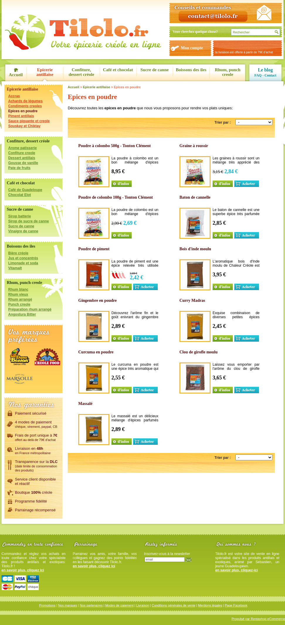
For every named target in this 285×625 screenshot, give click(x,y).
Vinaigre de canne (23, 231)
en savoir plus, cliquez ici (22, 570)
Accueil (16, 74)
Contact (270, 75)
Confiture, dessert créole (81, 72)
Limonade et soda (23, 263)
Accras (14, 96)
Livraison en (33, 450)
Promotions (47, 605)
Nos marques (67, 605)
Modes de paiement (119, 605)
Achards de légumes (25, 101)
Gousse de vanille (23, 163)
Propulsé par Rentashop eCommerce (258, 619)
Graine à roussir (193, 146)
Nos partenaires (91, 605)
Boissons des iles (191, 69)
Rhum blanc (18, 289)
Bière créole (18, 253)
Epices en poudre (23, 111)
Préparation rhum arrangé (29, 309)
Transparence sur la (36, 465)
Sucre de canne (154, 69)
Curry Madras (192, 300)
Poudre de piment (93, 249)
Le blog (265, 69)
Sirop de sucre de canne (28, 221)
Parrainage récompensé (35, 510)
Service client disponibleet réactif (35, 481)
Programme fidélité (31, 501)
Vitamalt (15, 268)
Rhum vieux (18, 294)
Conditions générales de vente (174, 605)
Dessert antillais (21, 158)
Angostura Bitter (22, 314)
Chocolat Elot (19, 195)
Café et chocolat (118, 69)
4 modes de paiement (36, 424)
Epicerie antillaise (44, 72)
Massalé (85, 403)
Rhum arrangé (20, 299)
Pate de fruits (19, 168)
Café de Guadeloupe (25, 190)
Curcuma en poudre (95, 352)
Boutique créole (33, 492)
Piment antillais (21, 116)
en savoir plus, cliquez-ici (236, 570)
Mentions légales (210, 605)
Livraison (142, 605)
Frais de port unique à (36, 437)
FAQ (257, 75)
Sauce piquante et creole (29, 121)
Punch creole (19, 304)
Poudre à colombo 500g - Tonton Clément (114, 146)
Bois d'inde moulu (195, 249)
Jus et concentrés (23, 258)
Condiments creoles (25, 106)
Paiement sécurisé (30, 413)
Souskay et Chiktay (24, 126)
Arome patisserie (22, 148)
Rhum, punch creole (228, 72)
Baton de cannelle (195, 197)
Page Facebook (236, 605)
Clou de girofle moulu (198, 352)
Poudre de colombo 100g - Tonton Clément (115, 197)
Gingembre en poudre (97, 300)
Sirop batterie (19, 216)
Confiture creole (21, 153)
